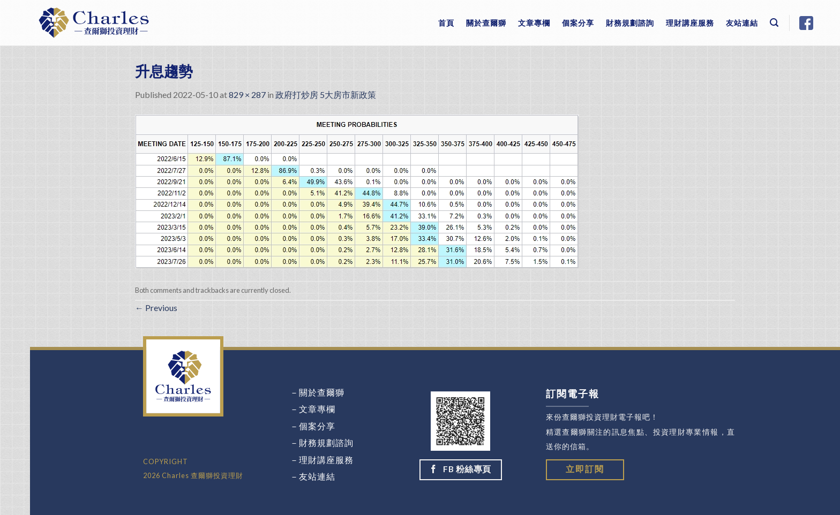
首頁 (446, 22)
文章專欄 (534, 22)
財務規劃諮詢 (630, 22)
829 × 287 (247, 94)
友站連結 (742, 22)
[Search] (774, 22)
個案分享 (578, 22)
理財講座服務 (690, 22)
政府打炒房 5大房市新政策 (325, 94)
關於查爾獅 (486, 22)
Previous (156, 307)
